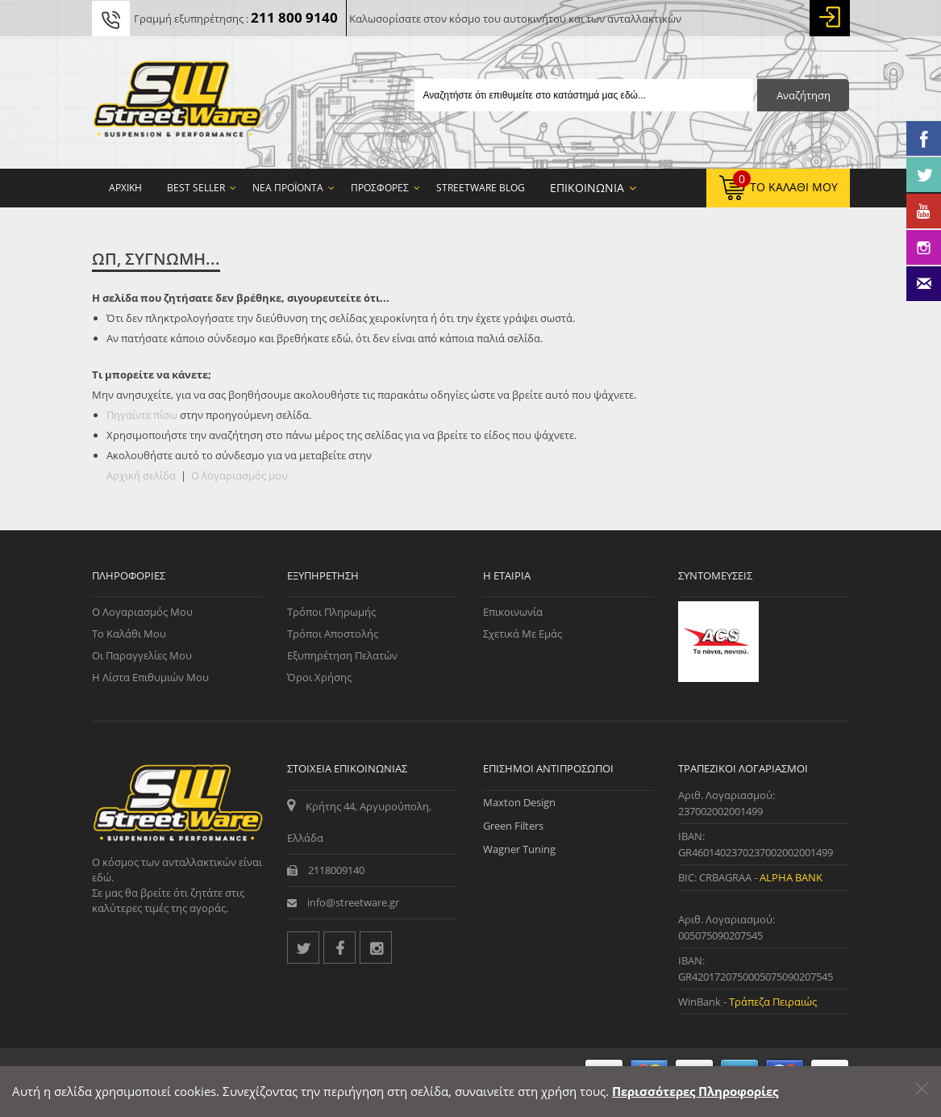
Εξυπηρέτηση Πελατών (342, 655)
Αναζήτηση (804, 95)
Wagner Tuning (519, 849)
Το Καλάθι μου (129, 633)
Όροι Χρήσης (319, 677)
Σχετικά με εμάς (522, 633)
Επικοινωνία (513, 612)
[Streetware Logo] (178, 102)
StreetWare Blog (480, 188)
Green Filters (513, 825)
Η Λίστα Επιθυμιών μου (150, 677)
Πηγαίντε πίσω (141, 415)
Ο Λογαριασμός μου (142, 612)
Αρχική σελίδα (141, 475)
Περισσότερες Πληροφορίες (695, 1091)
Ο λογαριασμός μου (239, 475)
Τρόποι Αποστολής (332, 633)
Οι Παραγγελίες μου (142, 655)
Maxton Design (519, 802)
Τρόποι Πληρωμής (331, 612)
